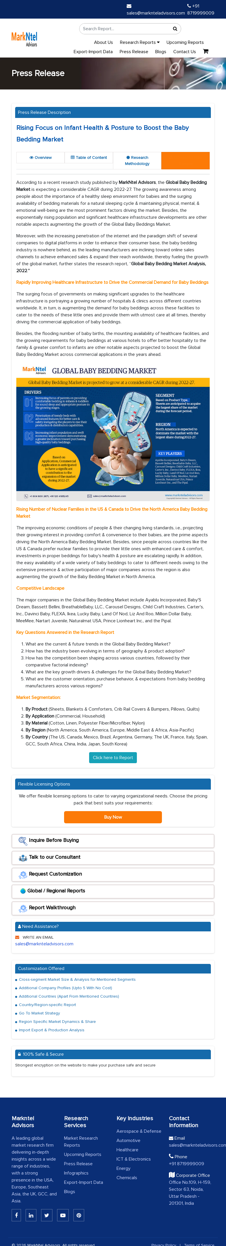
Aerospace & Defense (138, 1131)
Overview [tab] (40, 157)
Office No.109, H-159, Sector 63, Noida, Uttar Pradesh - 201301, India (190, 1192)
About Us (103, 42)
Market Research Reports (81, 1141)
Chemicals (126, 1178)
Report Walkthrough (47, 908)
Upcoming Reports (185, 42)
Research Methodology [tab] (137, 160)
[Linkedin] (16, 1215)
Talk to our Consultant (49, 858)
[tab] (185, 160)
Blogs (160, 52)
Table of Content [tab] (89, 157)
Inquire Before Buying (49, 841)
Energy (123, 1168)
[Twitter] (46, 1215)
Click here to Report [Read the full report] (113, 758)
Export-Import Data (93, 52)
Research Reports (140, 42)
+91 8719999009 (186, 1164)
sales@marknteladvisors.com (44, 944)
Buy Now (113, 817)
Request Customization (50, 875)
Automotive (128, 1140)
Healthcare (127, 1150)
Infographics (76, 1173)
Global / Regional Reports (52, 892)
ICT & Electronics (133, 1159)
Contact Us (184, 52)
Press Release (134, 52)
